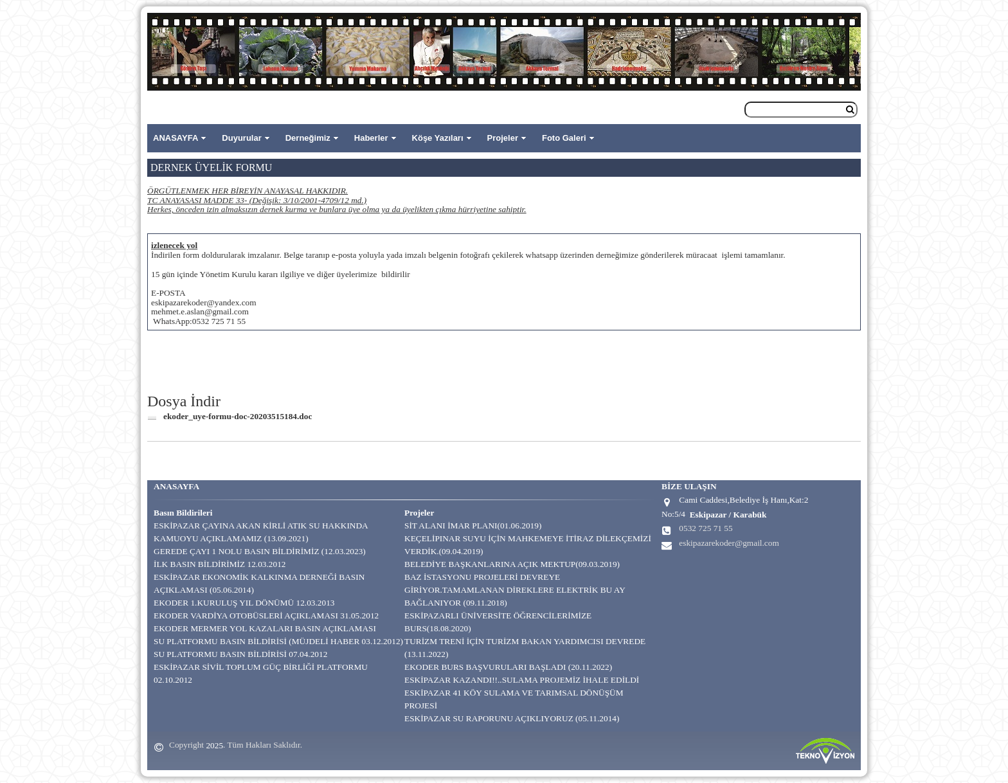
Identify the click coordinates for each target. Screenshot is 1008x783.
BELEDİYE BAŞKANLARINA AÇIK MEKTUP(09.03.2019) (512, 564)
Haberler (371, 138)
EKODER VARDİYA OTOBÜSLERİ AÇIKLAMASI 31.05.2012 (266, 615)
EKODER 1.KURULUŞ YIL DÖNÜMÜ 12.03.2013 (244, 603)
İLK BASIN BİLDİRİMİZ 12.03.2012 (219, 564)
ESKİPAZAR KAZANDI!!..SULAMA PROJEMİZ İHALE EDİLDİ (521, 680)
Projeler (502, 138)
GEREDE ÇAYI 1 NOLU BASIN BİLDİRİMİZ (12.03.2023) (260, 551)
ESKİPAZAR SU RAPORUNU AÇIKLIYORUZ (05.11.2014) (511, 718)
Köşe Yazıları (438, 138)
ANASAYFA (175, 138)
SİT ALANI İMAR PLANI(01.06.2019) (472, 525)
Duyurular (241, 138)
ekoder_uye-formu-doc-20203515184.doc (237, 416)
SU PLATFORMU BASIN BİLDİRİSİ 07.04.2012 (240, 654)
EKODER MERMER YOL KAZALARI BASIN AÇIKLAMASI (265, 628)
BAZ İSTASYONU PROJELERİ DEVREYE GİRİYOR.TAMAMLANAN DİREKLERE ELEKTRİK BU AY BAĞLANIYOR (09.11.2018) (514, 590)
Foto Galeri (564, 138)
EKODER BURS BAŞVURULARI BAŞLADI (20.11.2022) (508, 667)
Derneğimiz (307, 138)
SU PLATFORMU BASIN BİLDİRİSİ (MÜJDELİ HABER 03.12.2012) (278, 641)
